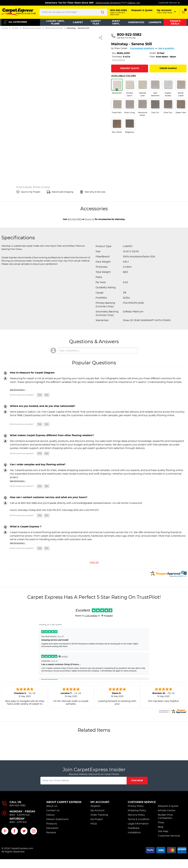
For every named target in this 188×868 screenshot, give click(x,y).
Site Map (163, 831)
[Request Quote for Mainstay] (129, 68)
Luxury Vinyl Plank (55, 22)
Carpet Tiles (96, 22)
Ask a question (166, 48)
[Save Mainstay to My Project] (28, 192)
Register (95, 806)
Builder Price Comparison (165, 816)
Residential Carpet (31, 28)
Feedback (134, 828)
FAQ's (93, 824)
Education (52, 828)
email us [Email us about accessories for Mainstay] (89, 219)
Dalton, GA (133, 3)
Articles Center (166, 810)
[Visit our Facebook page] (14, 831)
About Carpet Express (63, 802)
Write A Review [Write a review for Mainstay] (24, 187)
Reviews (51, 832)
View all (94, 562)
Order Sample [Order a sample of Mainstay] (168, 68)
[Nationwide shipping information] (60, 192)
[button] (166, 11)
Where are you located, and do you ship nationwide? (42, 406)
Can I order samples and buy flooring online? (37, 464)
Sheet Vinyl (116, 22)
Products (51, 824)
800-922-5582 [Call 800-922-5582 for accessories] (74, 219)
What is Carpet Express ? (25, 526)
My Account (99, 802)
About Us (51, 806)
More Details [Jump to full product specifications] (118, 60)
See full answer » (17, 390)
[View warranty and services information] (92, 192)
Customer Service (142, 802)
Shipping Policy (137, 810)
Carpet (78, 22)
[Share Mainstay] (100, 37)
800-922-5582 (18, 805)
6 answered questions (142, 48)
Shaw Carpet (120, 48)
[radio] (116, 86)
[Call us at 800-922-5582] (126, 36)
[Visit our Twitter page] (24, 831)
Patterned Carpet (54, 28)
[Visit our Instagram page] (33, 831)
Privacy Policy (136, 806)
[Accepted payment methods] (166, 849)
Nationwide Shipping (108, 3)
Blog (160, 827)
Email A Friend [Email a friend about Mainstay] (42, 187)
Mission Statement (57, 819)
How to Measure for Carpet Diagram (32, 373)
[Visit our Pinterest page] (4, 831)
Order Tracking (99, 815)
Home (4, 28)
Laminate (155, 22)
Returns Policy (136, 815)
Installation (134, 832)
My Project (96, 819)
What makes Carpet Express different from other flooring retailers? (52, 435)
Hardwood (136, 22)
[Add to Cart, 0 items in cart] (183, 12)
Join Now (137, 781)
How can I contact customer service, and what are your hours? (48, 497)
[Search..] (73, 12)
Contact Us (52, 810)
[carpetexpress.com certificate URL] (172, 711)
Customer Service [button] (169, 2)
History (50, 815)
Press (161, 822)
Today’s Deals (175, 22)
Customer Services (169, 836)
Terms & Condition (139, 819)
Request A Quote (168, 806)
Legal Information (138, 824)
